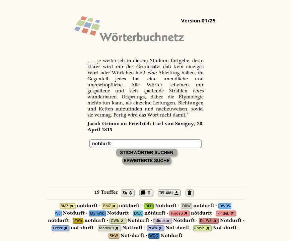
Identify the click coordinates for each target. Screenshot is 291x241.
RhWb (199, 228)
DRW (186, 206)
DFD (149, 206)
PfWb (152, 228)
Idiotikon (162, 220)
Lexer (58, 228)
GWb (115, 220)
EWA (138, 213)
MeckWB (106, 228)
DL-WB (206, 220)
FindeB (177, 213)
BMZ (64, 206)
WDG (153, 235)
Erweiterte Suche (147, 160)
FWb (78, 220)
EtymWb (97, 213)
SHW (114, 235)
